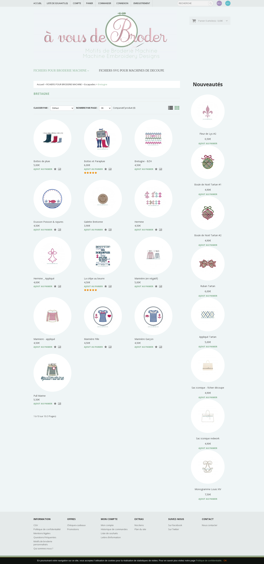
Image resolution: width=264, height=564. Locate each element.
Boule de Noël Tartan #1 (207, 184)
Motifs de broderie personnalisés (43, 543)
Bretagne (102, 84)
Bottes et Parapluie (94, 161)
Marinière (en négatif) (146, 278)
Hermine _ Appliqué (44, 278)
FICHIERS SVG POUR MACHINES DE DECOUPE (131, 70)
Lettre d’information (111, 537)
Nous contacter (209, 525)
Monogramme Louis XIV (208, 489)
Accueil (38, 3)
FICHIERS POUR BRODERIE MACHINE (60, 70)
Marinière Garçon (144, 339)
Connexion (122, 3)
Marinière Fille (91, 339)
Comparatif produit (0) (124, 107)
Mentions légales (42, 533)
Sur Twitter (173, 529)
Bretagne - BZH (143, 161)
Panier (89, 3)
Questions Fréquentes (45, 537)
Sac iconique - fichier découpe (208, 387)
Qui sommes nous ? (43, 548)
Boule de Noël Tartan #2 (207, 235)
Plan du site (140, 529)
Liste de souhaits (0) (57, 3)
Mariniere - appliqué (44, 339)
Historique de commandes (114, 529)
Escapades (89, 84)
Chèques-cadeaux (76, 525)
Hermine (139, 221)
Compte (77, 3)
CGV (36, 525)
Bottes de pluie (42, 161)
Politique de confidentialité (208, 560)
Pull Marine (40, 395)
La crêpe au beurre (94, 278)
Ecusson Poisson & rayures (48, 221)
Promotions (73, 529)
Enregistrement (142, 3)
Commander (104, 3)
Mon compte (107, 525)
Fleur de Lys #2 (208, 133)
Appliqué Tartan (207, 336)
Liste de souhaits (109, 533)
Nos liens (139, 525)
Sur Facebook (175, 525)
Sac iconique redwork (207, 438)
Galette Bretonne (93, 221)
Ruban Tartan (207, 286)
